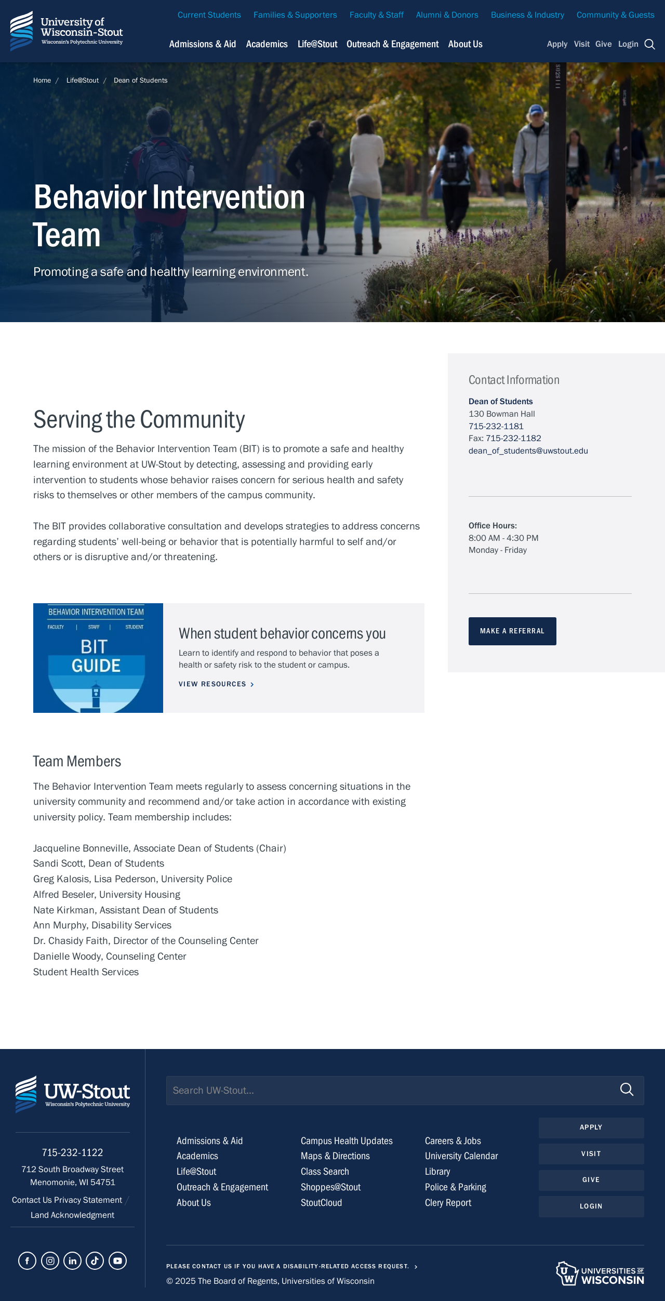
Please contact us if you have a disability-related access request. (287, 1266)
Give (603, 44)
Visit (582, 44)
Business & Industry (527, 15)
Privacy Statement (89, 1200)
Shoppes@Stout (331, 1187)
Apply (557, 44)
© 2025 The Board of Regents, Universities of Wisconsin (270, 1281)
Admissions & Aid (202, 44)
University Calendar (461, 1156)
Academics (267, 44)
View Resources (212, 684)
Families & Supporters (295, 15)
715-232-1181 (496, 426)
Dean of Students (141, 80)
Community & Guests (616, 15)
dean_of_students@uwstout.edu (528, 451)
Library (437, 1171)
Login (628, 44)
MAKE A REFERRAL (512, 631)
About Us (465, 44)
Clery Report (448, 1203)
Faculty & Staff (377, 15)
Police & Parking (455, 1187)
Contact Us (33, 1200)
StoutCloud (321, 1203)
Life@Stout (317, 44)
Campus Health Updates (347, 1141)
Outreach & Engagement (392, 44)
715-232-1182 (513, 438)
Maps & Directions (335, 1156)
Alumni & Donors (447, 15)
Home (42, 80)
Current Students (209, 15)
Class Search (325, 1171)
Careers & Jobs (453, 1141)
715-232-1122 (72, 1152)
